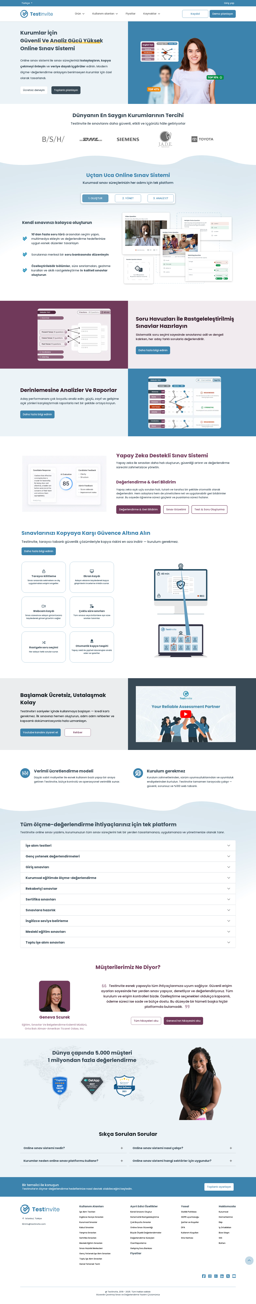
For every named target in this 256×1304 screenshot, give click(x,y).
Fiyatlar (131, 13)
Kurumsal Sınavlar (88, 1222)
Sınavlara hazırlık (41, 910)
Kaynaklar (151, 13)
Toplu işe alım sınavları (45, 942)
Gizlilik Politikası (189, 1211)
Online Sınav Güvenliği (141, 1227)
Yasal (185, 1206)
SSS (220, 1237)
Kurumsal (223, 1211)
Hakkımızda (227, 1206)
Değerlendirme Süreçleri (142, 1237)
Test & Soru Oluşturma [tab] (209, 509)
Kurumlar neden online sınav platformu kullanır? (61, 1161)
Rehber (77, 732)
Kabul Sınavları (86, 1227)
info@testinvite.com (34, 1224)
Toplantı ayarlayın (219, 1187)
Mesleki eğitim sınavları (46, 931)
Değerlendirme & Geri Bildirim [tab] (138, 509)
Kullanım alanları (105, 13)
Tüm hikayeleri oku (146, 1021)
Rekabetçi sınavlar (41, 888)
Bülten (222, 1243)
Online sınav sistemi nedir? (44, 1148)
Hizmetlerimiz (226, 1217)
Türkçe (26, 3)
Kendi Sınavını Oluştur (141, 1211)
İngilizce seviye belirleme (47, 921)
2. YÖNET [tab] (128, 198)
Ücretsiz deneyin (34, 90)
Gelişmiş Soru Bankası (141, 1248)
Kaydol (195, 14)
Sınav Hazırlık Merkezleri (91, 1248)
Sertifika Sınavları (87, 1237)
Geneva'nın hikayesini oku (183, 1021)
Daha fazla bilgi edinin (153, 350)
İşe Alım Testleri (87, 1211)
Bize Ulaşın (224, 1232)
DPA (183, 1227)
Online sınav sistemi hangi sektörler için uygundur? (172, 1161)
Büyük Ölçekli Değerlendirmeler (145, 1232)
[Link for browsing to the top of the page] (249, 1260)
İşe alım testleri (38, 845)
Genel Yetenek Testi (89, 1264)
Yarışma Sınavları (87, 1232)
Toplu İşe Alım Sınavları (90, 1258)
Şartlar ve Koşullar (190, 1222)
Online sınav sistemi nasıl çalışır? (158, 1148)
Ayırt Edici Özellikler (144, 1206)
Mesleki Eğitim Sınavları (90, 1243)
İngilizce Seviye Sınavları (91, 1217)
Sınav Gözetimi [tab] (176, 509)
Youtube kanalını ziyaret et (40, 732)
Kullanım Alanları (91, 1206)
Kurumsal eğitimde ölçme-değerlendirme (61, 878)
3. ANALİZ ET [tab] (160, 198)
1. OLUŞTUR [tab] (95, 198)
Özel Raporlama (138, 1243)
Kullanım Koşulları (189, 1232)
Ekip (221, 1222)
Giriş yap (229, 3)
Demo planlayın (222, 14)
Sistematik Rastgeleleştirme (144, 1217)
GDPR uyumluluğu (190, 1217)
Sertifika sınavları (41, 899)
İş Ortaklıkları (225, 1227)
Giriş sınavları (37, 867)
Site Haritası (187, 1237)
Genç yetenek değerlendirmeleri (53, 856)
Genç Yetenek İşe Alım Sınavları (95, 1253)
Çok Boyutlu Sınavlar (140, 1222)
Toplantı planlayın (66, 90)
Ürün (80, 13)
